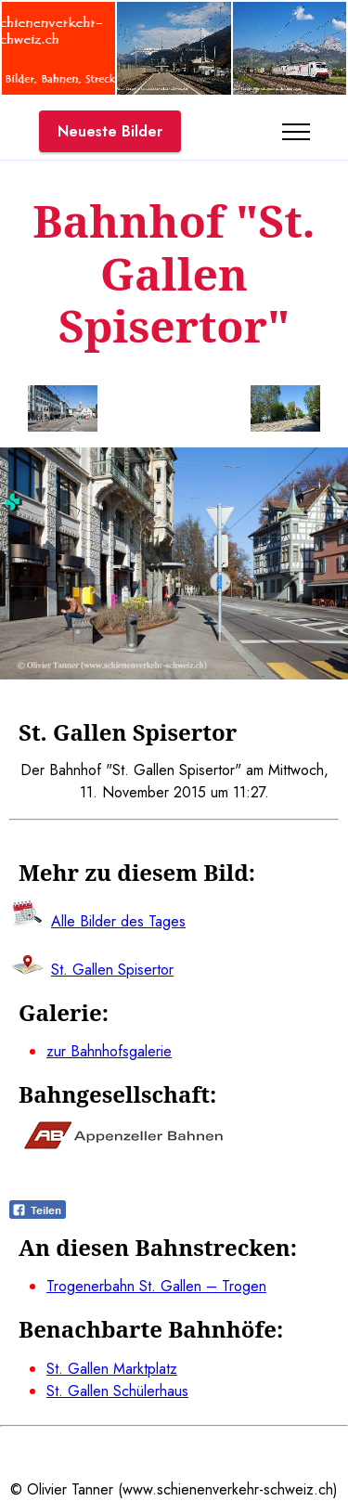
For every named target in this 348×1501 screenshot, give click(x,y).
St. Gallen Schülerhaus (117, 1391)
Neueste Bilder (110, 131)
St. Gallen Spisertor (112, 969)
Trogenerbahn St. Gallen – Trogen (156, 1286)
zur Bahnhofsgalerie (109, 1051)
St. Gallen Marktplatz (111, 1368)
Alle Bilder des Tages (118, 921)
